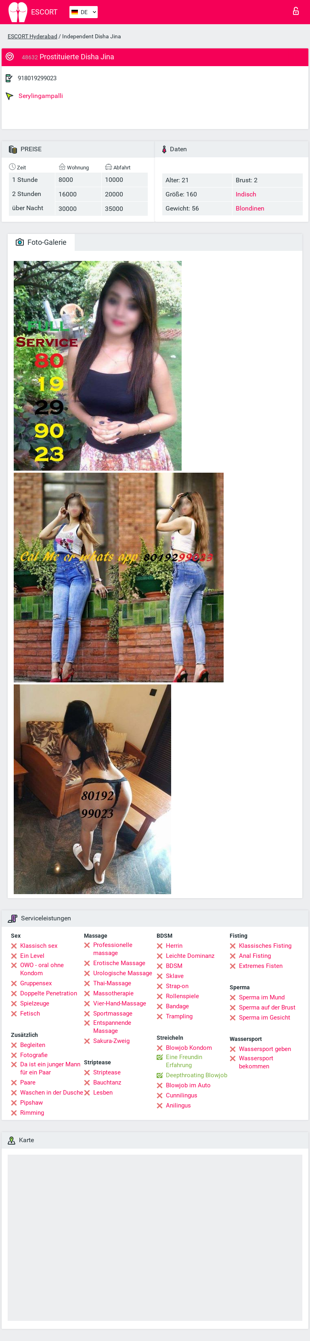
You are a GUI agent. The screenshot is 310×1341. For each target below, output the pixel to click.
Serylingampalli (34, 96)
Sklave (175, 976)
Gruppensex (36, 983)
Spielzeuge (34, 1003)
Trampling (179, 1016)
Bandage (177, 1006)
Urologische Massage (122, 973)
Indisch (246, 194)
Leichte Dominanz (190, 955)
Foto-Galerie (41, 242)
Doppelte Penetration (48, 993)
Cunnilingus (181, 1095)
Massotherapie (113, 993)
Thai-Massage (112, 983)
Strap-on (177, 986)
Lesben (103, 1092)
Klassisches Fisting (265, 945)
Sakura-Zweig (111, 1041)
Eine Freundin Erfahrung (184, 1061)
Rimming (32, 1112)
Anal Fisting (255, 955)
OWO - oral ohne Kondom (42, 969)
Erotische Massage (119, 963)
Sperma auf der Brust (267, 1007)
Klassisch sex (38, 945)
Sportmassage (112, 1013)
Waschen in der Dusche (51, 1092)
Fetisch (30, 1013)
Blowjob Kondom (189, 1047)
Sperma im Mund (262, 997)
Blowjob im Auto (188, 1085)
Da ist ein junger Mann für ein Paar (50, 1068)
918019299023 (37, 78)
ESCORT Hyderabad (32, 36)
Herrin (174, 945)
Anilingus (178, 1105)
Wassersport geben (265, 1049)
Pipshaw (31, 1102)
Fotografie (34, 1055)
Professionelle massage (112, 949)
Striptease (107, 1072)
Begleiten (32, 1045)
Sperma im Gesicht (264, 1017)
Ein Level (32, 955)
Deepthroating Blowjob (196, 1075)
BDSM (174, 966)
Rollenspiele (182, 996)
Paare (28, 1082)
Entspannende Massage (112, 1026)
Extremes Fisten (261, 966)
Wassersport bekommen (256, 1062)
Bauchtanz (107, 1082)
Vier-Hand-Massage (119, 1003)
